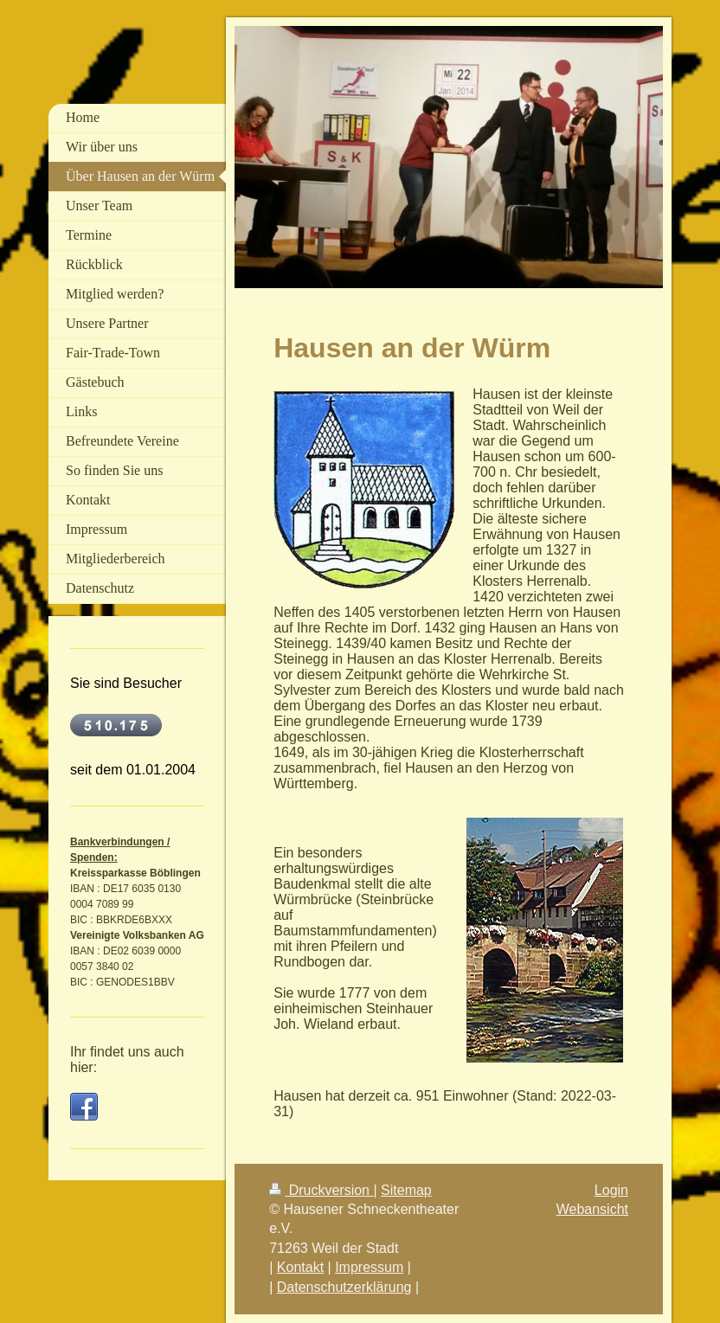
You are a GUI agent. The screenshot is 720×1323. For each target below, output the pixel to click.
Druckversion (321, 1190)
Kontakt (300, 1267)
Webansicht (592, 1209)
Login (611, 1190)
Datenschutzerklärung (344, 1287)
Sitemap (406, 1190)
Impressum (369, 1267)
